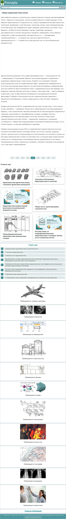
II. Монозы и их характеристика (15, 255)
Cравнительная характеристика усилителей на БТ (21, 249)
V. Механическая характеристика (16, 274)
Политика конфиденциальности (33, 516)
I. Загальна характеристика (14, 252)
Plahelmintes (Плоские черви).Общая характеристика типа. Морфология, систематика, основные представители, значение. (33, 265)
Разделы (48, 3)
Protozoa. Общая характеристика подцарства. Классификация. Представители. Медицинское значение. (31, 270)
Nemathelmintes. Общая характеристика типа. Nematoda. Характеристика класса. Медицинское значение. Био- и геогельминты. (31, 260)
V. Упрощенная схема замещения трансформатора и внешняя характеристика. (31, 278)
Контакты (58, 3)
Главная (38, 3)
